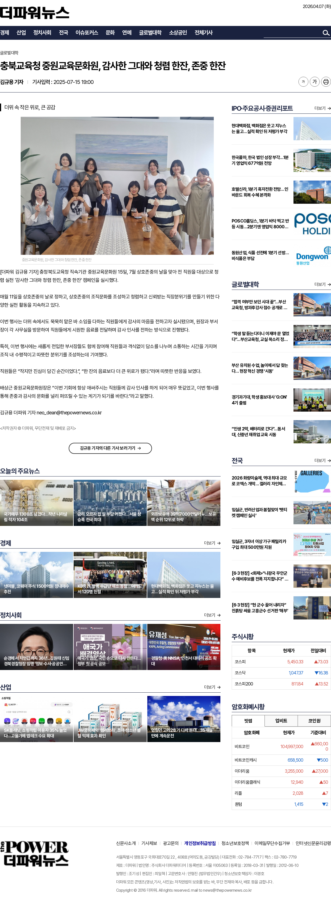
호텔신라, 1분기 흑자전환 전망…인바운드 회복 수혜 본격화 (260, 192)
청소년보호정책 (235, 843)
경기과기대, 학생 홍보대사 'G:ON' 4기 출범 (259, 400)
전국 (63, 32)
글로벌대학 (150, 32)
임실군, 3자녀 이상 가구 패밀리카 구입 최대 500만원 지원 (259, 544)
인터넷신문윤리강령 (313, 843)
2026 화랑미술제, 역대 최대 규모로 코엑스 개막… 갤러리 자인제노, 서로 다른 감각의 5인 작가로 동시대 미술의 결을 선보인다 (259, 481)
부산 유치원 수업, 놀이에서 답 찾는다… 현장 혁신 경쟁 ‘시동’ (260, 368)
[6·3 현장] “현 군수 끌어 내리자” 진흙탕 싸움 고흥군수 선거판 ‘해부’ (260, 607)
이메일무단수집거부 (272, 843)
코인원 (314, 721)
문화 (110, 32)
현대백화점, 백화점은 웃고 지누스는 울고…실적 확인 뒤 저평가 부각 (259, 128)
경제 (4, 32)
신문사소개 (126, 843)
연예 (126, 32)
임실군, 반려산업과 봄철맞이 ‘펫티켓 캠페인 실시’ (259, 512)
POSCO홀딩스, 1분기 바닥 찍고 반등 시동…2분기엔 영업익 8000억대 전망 (260, 224)
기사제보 (149, 843)
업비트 (281, 721)
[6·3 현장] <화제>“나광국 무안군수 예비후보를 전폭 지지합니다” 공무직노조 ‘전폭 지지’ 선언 (260, 576)
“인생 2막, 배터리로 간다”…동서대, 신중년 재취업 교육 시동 (258, 431)
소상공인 (178, 32)
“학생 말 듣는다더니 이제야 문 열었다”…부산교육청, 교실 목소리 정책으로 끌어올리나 (260, 336)
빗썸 (248, 721)
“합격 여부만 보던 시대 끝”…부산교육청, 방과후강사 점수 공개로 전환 (259, 305)
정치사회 (42, 32)
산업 (21, 32)
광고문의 (171, 843)
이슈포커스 (87, 32)
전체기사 (204, 32)
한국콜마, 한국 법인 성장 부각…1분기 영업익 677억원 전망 (260, 160)
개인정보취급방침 (200, 843)
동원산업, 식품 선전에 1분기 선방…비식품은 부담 (260, 255)
